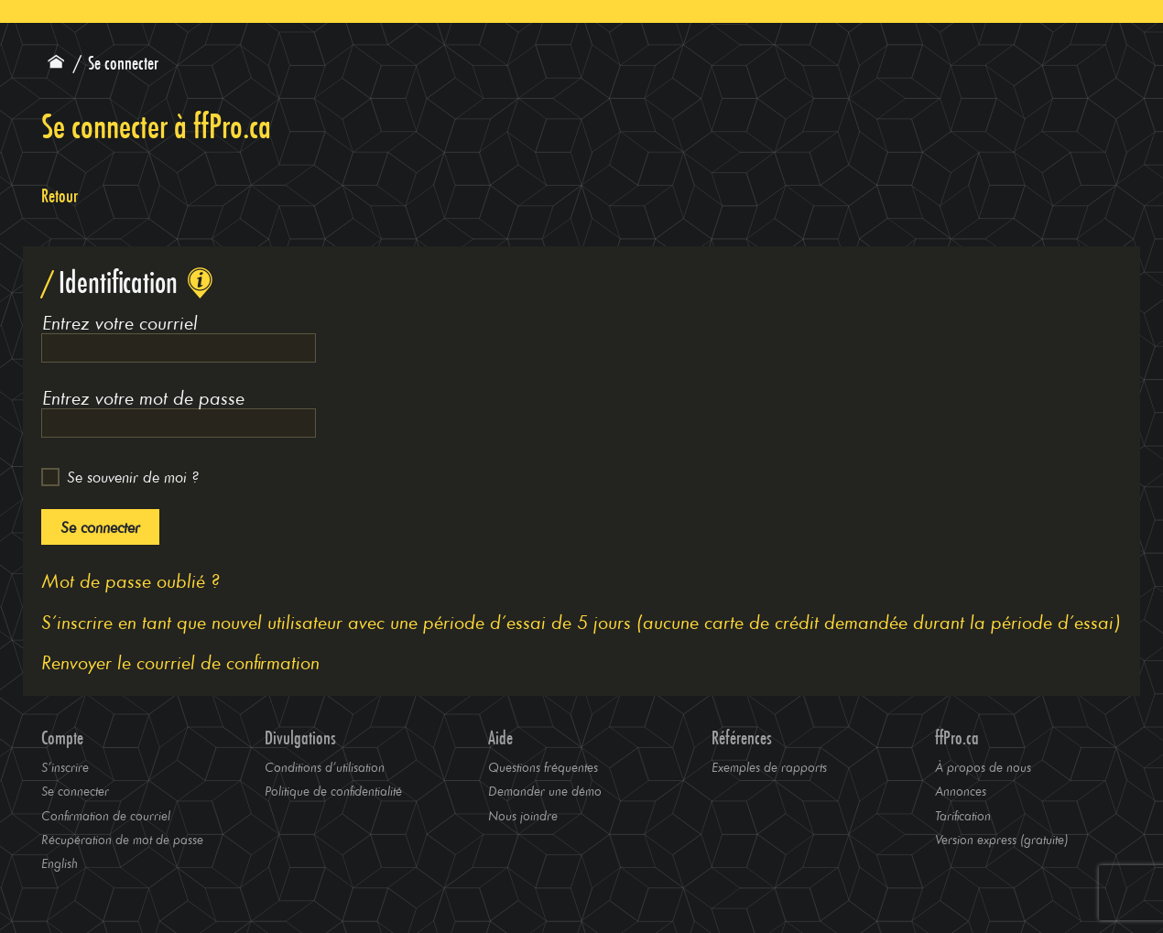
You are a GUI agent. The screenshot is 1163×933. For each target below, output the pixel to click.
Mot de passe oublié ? (130, 580)
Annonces (960, 790)
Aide (500, 738)
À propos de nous (983, 766)
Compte (62, 738)
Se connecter (100, 526)
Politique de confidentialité (333, 790)
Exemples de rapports (769, 766)
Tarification (963, 815)
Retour (59, 196)
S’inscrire (65, 766)
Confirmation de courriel (105, 815)
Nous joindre (523, 815)
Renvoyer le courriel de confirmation (180, 661)
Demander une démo (545, 790)
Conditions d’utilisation (325, 766)
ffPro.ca (957, 738)
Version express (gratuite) (1001, 839)
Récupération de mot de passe (122, 839)
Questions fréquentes (543, 766)
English (59, 863)
